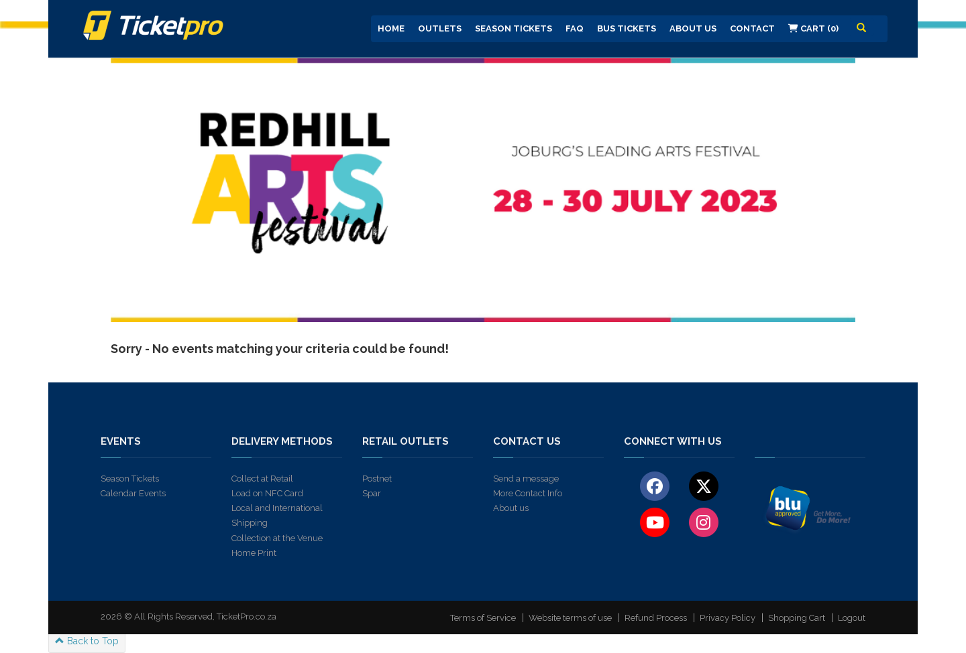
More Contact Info (527, 493)
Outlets (440, 28)
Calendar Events (133, 493)
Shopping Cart (796, 618)
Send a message (526, 479)
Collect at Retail (262, 479)
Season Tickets (513, 28)
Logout (851, 618)
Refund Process (656, 618)
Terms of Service (483, 618)
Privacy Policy (727, 618)
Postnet (377, 479)
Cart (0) (813, 28)
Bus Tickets (626, 28)
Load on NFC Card (267, 493)
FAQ (575, 28)
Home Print (253, 553)
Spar (371, 493)
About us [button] (692, 28)
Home (391, 28)
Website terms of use (570, 618)
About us (511, 508)
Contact (752, 28)
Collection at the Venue (277, 538)
